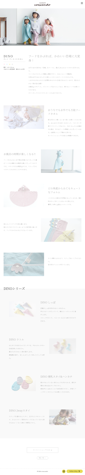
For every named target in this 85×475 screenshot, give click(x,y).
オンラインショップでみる (41, 450)
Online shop (73, 471)
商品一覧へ (42, 458)
